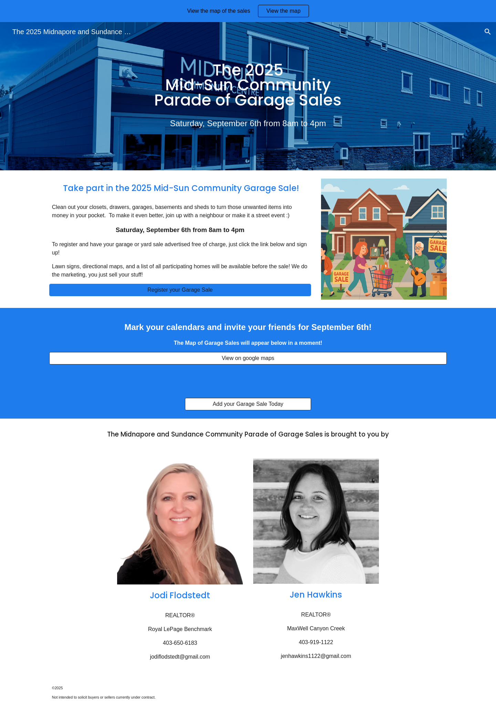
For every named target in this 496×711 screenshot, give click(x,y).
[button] (487, 31)
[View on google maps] (248, 358)
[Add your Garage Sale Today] (247, 404)
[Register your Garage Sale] (180, 290)
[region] (248, 11)
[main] (248, 85)
